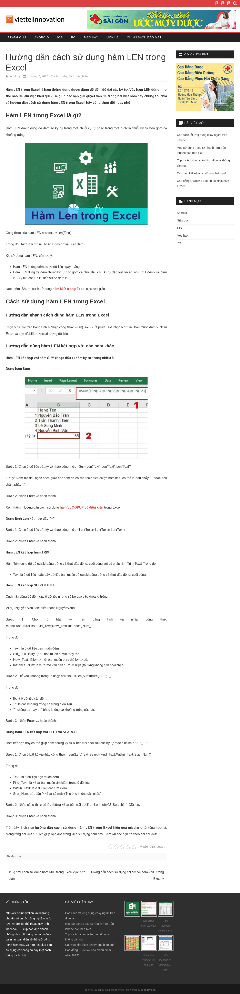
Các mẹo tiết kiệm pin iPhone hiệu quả (201, 173)
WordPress (148, 989)
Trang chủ (17, 37)
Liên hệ (112, 37)
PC (73, 37)
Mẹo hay (91, 37)
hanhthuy (15, 76)
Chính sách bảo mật (144, 37)
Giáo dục (183, 220)
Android (41, 37)
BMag (97, 989)
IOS (60, 37)
